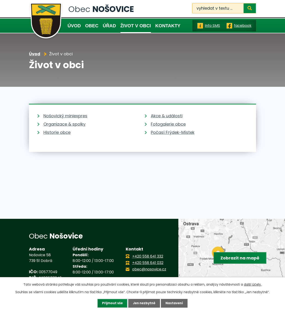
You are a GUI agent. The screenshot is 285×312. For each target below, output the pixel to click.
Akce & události (166, 116)
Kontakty (167, 25)
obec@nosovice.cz (149, 269)
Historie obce (57, 132)
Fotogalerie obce (168, 124)
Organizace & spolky (64, 124)
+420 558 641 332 (147, 256)
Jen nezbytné (144, 303)
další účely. (253, 284)
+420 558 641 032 (147, 262)
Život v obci (135, 25)
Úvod (74, 25)
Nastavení (175, 303)
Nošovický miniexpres (65, 116)
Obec (91, 25)
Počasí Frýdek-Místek (172, 132)
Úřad (109, 25)
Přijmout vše (111, 303)
